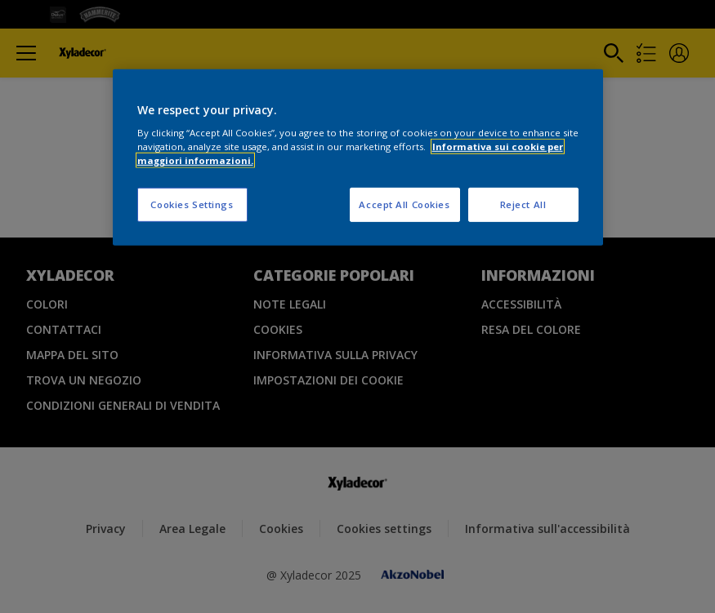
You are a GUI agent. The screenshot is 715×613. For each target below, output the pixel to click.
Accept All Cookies (404, 204)
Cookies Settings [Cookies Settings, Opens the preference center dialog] (191, 204)
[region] (358, 157)
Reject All (523, 204)
